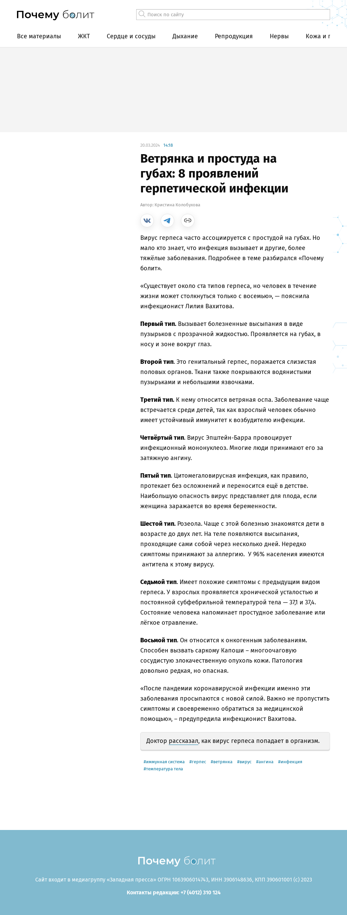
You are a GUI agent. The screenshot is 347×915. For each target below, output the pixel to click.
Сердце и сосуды (131, 36)
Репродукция (234, 36)
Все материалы (39, 36)
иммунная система (165, 761)
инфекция (291, 761)
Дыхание (185, 36)
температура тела (164, 768)
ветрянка (222, 761)
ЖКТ (84, 36)
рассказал (183, 741)
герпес (199, 761)
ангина (266, 761)
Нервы (279, 36)
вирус (245, 761)
